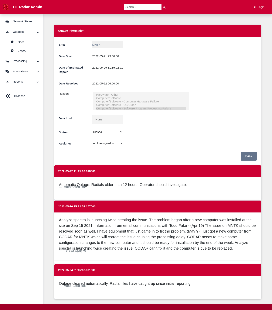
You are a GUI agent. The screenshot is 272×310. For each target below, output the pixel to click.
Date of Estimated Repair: (71, 69)
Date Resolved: (69, 83)
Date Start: (66, 56)
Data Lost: (66, 118)
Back (248, 156)
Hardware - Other (141, 94)
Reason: (64, 93)
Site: (62, 44)
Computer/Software (141, 98)
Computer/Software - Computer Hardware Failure (141, 101)
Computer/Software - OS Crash (141, 105)
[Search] (143, 7)
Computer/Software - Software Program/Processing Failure (141, 108)
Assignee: (66, 143)
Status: (63, 132)
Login (258, 7)
